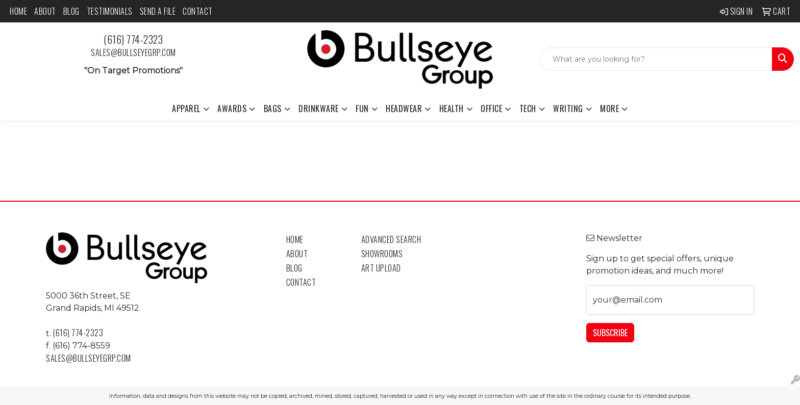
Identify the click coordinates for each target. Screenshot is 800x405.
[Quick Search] (655, 59)
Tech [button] (527, 108)
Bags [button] (273, 108)
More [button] (609, 108)
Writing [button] (568, 108)
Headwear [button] (404, 108)
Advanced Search (391, 239)
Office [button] (491, 108)
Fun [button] (362, 108)
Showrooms (382, 254)
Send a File (158, 11)
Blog (71, 11)
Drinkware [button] (318, 108)
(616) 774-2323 (133, 39)
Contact (198, 11)
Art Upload (381, 268)
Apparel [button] (186, 108)
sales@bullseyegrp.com (133, 52)
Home (18, 11)
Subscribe (610, 333)
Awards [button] (231, 108)
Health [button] (451, 108)
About (45, 11)
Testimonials (110, 11)
